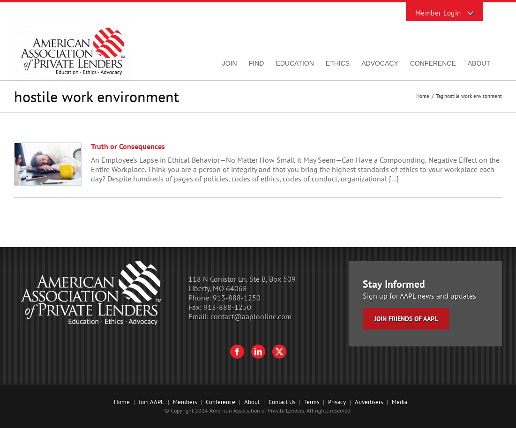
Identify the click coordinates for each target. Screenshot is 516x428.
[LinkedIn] (258, 352)
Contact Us (282, 402)
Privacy (337, 402)
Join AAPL (151, 402)
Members (185, 402)
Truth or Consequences (128, 146)
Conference (220, 402)
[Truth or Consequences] (48, 164)
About (252, 402)
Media (399, 402)
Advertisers (369, 402)
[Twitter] (279, 352)
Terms (311, 402)
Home (122, 402)
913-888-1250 (237, 297)
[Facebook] (237, 352)
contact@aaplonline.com (251, 316)
